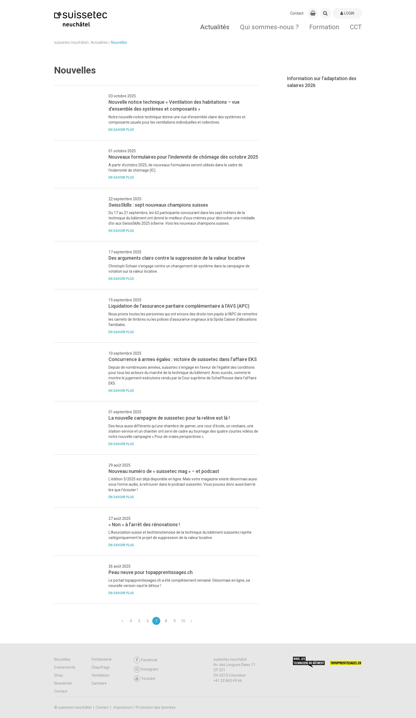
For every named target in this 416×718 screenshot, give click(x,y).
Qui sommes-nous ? (269, 27)
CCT (356, 27)
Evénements (64, 667)
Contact (297, 13)
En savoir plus (121, 130)
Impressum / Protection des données (145, 707)
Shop (58, 675)
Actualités (214, 27)
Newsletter (63, 683)
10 (183, 621)
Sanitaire (99, 683)
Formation (324, 27)
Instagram (146, 669)
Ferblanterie (102, 659)
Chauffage (101, 667)
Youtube (144, 678)
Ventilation (101, 675)
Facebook (145, 660)
